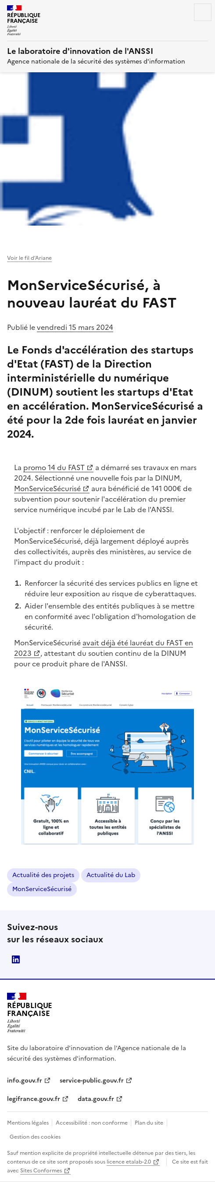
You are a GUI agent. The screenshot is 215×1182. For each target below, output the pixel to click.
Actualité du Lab (110, 875)
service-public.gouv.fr (92, 1080)
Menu (202, 12)
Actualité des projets (43, 875)
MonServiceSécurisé (52, 488)
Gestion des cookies (35, 1137)
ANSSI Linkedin (16, 959)
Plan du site (149, 1123)
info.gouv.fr (24, 1080)
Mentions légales (28, 1123)
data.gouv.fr (96, 1099)
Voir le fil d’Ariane (29, 258)
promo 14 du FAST (58, 467)
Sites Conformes (41, 1171)
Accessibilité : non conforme (92, 1123)
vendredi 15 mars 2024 (75, 327)
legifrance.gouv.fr (33, 1099)
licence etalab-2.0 (129, 1162)
